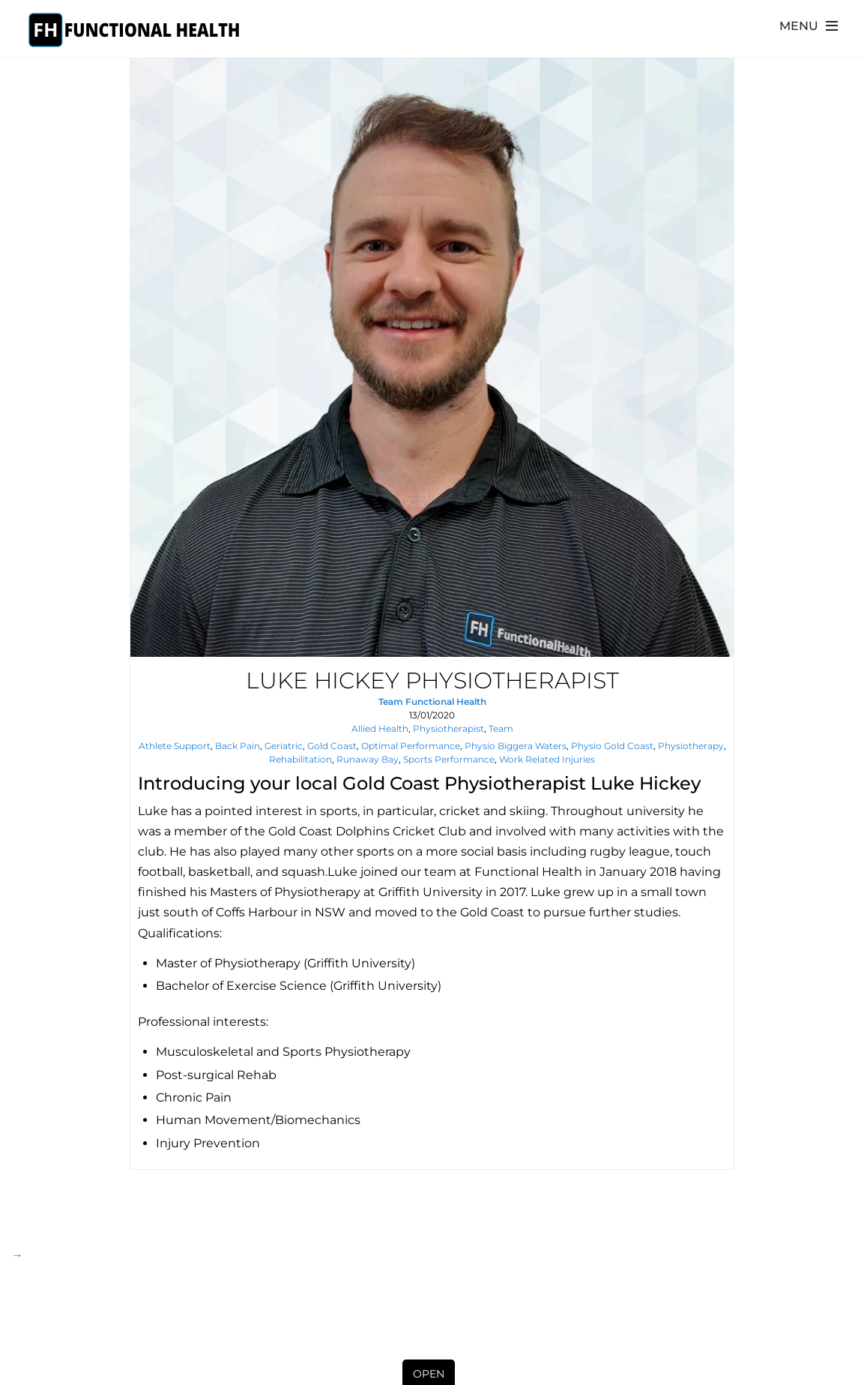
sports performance (449, 759)
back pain (237, 745)
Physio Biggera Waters (516, 745)
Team (501, 728)
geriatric (284, 745)
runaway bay (367, 759)
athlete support (175, 745)
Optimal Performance (410, 745)
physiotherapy (691, 745)
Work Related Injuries (547, 759)
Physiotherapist (448, 728)
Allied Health (379, 728)
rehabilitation (300, 759)
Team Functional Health (432, 701)
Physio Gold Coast (612, 745)
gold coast (332, 745)
